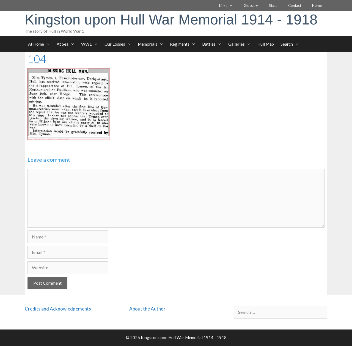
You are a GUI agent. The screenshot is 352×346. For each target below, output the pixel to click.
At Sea (67, 44)
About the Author (147, 309)
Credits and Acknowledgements (58, 309)
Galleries (241, 44)
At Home (40, 44)
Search (291, 44)
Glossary (251, 5)
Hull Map (265, 44)
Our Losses (119, 44)
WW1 (91, 44)
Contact (294, 5)
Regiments (184, 44)
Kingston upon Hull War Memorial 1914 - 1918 (171, 20)
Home (317, 5)
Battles (213, 44)
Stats (273, 5)
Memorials (152, 44)
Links (228, 5)
